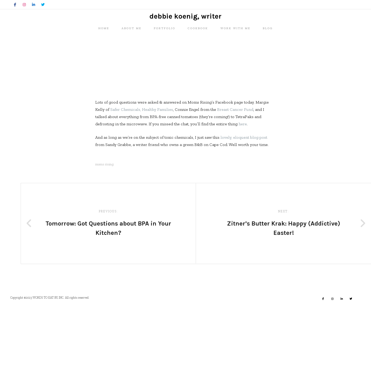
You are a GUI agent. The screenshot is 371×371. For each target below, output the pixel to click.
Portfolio (164, 61)
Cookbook (198, 61)
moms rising (104, 224)
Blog (268, 61)
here (243, 184)
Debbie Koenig (83, 135)
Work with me (235, 61)
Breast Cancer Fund (235, 169)
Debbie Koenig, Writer (185, 41)
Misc (66, 107)
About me (131, 61)
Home (103, 61)
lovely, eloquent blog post (243, 197)
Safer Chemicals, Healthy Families (141, 169)
